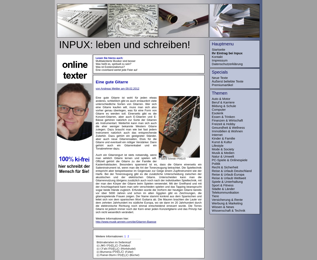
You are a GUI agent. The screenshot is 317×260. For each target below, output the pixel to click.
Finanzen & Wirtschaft (227, 120)
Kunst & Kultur (222, 142)
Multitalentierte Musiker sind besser (116, 61)
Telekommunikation (225, 192)
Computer (219, 109)
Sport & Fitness (223, 185)
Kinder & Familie (223, 138)
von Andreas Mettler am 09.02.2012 (117, 88)
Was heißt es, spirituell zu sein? (113, 64)
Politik (216, 163)
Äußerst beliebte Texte (227, 81)
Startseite (218, 49)
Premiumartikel (222, 85)
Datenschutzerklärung (227, 64)
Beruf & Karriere (223, 102)
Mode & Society (223, 149)
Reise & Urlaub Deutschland (232, 171)
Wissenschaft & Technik (228, 210)
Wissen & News (223, 207)
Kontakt (217, 57)
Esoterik (217, 113)
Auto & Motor (221, 99)
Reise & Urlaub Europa (228, 174)
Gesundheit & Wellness (228, 127)
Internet (217, 135)
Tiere (215, 196)
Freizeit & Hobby (223, 124)
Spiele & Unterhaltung (227, 181)
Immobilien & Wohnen (227, 131)
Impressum (220, 60)
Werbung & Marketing (227, 203)
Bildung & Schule (224, 106)
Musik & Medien (223, 153)
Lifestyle (218, 145)
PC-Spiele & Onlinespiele (229, 160)
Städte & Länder (223, 189)
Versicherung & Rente (227, 199)
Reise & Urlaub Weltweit (229, 178)
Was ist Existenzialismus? (110, 67)
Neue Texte (220, 78)
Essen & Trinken (223, 117)
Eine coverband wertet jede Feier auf (116, 69)
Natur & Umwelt (223, 156)
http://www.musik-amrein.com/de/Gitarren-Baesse (126, 221)
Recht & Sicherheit (225, 167)
